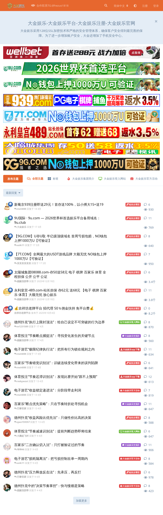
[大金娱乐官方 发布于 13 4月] (7, 405)
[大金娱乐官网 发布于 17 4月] (7, 337)
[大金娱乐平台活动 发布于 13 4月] (7, 419)
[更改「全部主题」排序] (13, 193)
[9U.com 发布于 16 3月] (7, 220)
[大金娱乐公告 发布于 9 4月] (7, 433)
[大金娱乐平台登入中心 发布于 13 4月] (7, 392)
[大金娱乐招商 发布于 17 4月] (7, 365)
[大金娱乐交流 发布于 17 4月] (7, 324)
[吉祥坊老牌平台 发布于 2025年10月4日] (7, 310)
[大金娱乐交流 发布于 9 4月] (7, 446)
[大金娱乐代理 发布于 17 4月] (7, 351)
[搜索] (105, 5)
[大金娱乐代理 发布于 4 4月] (7, 487)
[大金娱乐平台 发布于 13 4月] (7, 378)
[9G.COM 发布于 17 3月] (7, 238)
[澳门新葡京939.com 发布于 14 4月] (7, 206)
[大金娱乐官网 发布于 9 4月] (7, 474)
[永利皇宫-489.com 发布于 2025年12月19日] (7, 292)
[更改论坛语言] (121, 6)
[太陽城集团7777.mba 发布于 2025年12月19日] (7, 274)
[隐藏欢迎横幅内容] (156, 21)
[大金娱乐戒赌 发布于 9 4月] (7, 460)
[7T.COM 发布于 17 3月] (7, 256)
